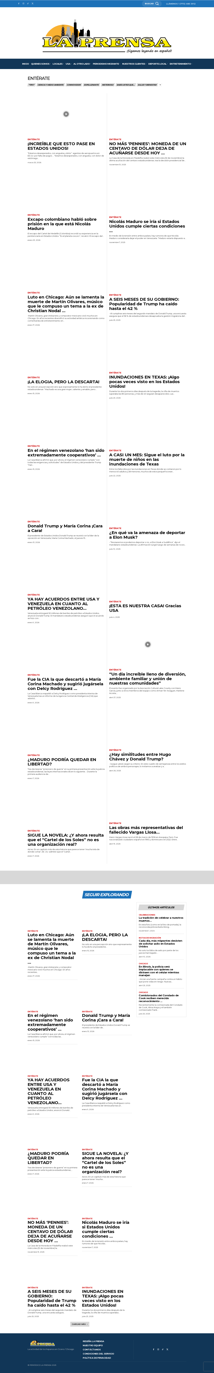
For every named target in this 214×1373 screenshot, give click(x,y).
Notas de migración (150, 938)
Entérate (34, 139)
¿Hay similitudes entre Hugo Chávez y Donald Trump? (140, 756)
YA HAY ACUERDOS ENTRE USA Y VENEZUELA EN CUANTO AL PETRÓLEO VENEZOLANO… (63, 604)
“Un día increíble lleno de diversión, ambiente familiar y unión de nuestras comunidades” (147, 679)
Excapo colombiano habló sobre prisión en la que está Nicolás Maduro (62, 224)
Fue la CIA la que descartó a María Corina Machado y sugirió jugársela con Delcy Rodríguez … (65, 684)
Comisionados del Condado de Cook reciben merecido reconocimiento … (159, 998)
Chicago (143, 964)
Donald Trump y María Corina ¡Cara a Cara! (65, 528)
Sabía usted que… (126, 84)
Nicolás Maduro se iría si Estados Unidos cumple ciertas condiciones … (147, 226)
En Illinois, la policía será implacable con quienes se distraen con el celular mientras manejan (159, 971)
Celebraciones (147, 915)
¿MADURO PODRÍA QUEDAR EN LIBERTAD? (62, 762)
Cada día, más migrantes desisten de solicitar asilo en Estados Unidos (160, 943)
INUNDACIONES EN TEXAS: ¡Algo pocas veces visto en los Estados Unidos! (144, 382)
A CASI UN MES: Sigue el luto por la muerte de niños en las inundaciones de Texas (147, 459)
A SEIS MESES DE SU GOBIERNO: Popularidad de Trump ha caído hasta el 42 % (144, 304)
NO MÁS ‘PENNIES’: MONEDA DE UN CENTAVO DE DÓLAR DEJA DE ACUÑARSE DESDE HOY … (147, 148)
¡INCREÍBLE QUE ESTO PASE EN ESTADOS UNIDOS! (61, 146)
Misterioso (108, 84)
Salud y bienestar (147, 84)
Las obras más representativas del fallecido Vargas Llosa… (146, 830)
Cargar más (80, 1324)
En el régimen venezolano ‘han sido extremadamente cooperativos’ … (66, 452)
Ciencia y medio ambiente (51, 84)
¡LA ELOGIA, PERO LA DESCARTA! (63, 381)
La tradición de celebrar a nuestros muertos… (161, 919)
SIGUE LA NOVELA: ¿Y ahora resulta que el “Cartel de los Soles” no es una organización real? (66, 840)
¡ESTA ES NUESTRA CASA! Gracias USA (145, 608)
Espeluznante (91, 84)
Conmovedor (74, 84)
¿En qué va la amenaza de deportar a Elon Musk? (147, 535)
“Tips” (32, 84)
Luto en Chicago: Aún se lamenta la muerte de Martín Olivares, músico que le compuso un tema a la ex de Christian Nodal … (66, 304)
